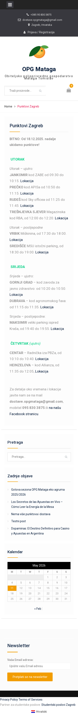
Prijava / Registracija (41, 32)
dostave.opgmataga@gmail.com (42, 19)
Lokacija (26, 181)
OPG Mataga (39, 69)
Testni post (18, 521)
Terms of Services (30, 699)
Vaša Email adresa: (20, 660)
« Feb (37, 608)
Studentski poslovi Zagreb (58, 704)
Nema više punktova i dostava (30, 514)
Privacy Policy (9, 699)
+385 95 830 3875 (41, 14)
